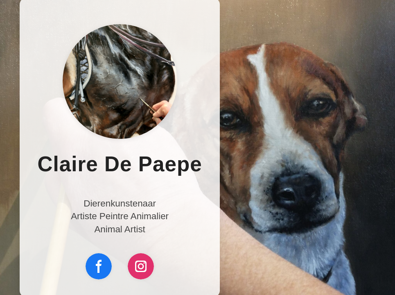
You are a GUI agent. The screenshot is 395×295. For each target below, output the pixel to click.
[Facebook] (99, 266)
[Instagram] (141, 266)
